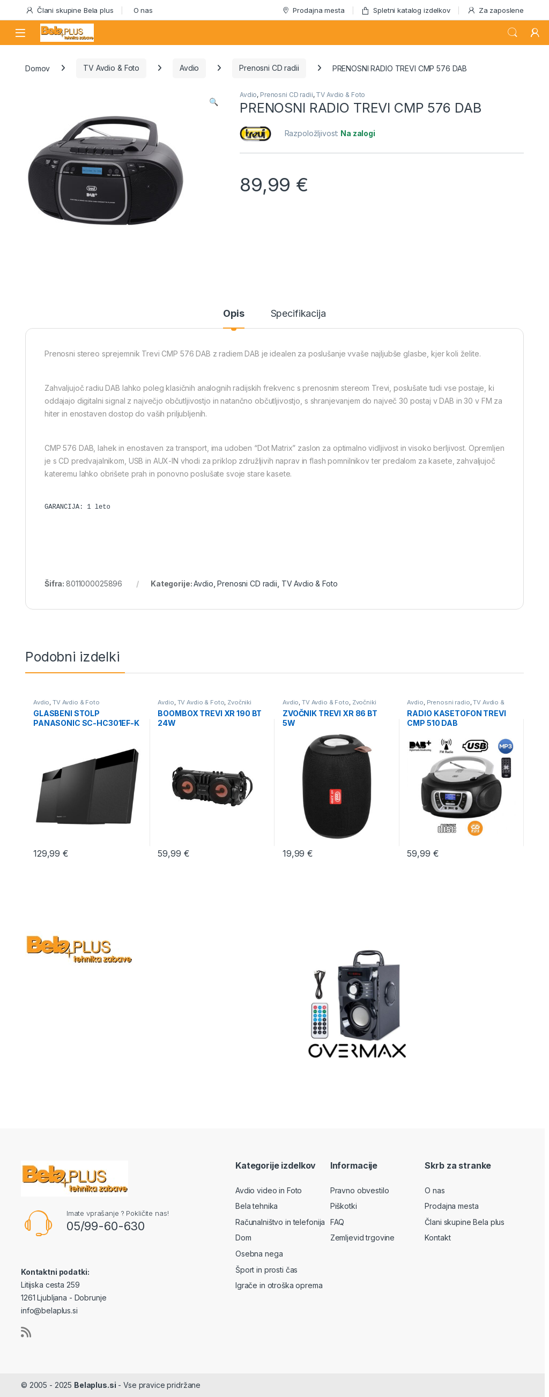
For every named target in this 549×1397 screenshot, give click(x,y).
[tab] (233, 318)
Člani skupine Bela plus (69, 10)
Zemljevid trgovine (362, 1237)
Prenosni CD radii (269, 67)
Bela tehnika (256, 1205)
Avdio (189, 67)
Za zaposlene (495, 10)
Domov (37, 67)
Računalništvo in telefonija (280, 1222)
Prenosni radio (448, 702)
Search (512, 33)
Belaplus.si (95, 1384)
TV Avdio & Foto (111, 67)
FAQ (337, 1222)
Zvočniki (239, 702)
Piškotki (343, 1205)
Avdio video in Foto (268, 1190)
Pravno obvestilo (359, 1190)
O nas (143, 10)
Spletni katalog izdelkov (405, 10)
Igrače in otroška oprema (279, 1285)
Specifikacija (298, 314)
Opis (233, 314)
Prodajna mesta (313, 10)
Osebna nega (259, 1253)
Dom (243, 1237)
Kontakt (437, 1237)
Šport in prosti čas (266, 1269)
